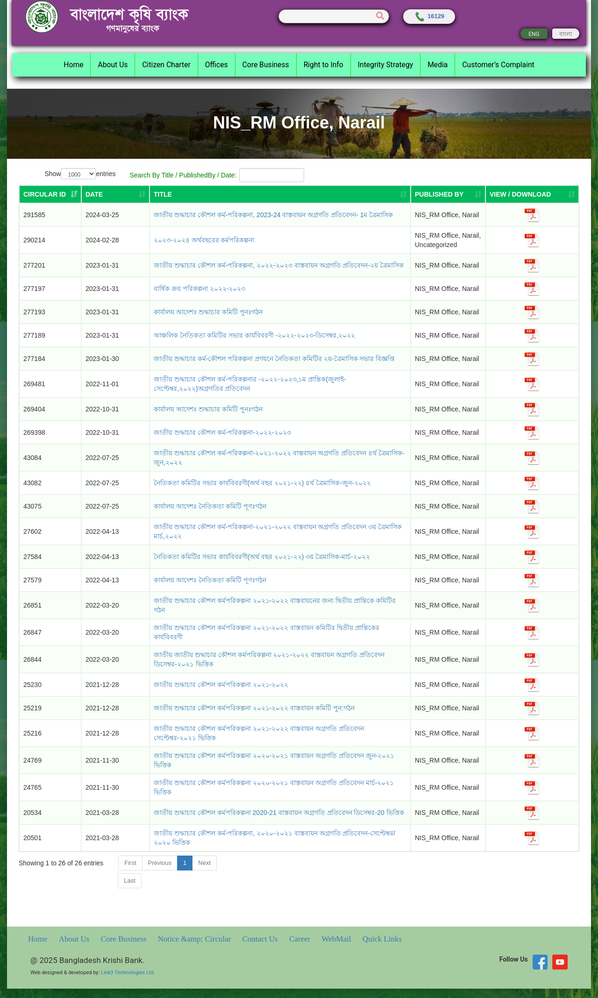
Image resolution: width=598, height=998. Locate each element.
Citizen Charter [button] (166, 64)
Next (204, 862)
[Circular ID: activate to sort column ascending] (50, 194)
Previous (160, 862)
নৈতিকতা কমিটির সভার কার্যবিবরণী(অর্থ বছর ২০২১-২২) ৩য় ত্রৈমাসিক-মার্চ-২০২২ (262, 556)
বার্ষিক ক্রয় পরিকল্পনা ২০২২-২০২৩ (199, 288)
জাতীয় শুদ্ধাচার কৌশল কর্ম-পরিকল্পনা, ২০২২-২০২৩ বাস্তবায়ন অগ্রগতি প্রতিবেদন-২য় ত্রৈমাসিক (279, 265)
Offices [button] (216, 64)
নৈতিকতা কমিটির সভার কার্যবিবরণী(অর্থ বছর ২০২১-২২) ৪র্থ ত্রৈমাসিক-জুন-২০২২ (262, 483)
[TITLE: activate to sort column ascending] (280, 194)
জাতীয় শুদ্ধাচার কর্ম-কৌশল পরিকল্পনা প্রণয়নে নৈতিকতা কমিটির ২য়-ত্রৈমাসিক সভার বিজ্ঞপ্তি (274, 358)
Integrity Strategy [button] (385, 64)
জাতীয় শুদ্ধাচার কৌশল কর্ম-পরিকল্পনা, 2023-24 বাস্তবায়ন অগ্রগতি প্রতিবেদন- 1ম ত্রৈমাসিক (273, 215)
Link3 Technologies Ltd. (128, 973)
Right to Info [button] (323, 64)
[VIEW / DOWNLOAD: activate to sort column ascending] (532, 194)
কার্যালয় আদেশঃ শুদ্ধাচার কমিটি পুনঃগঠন (208, 312)
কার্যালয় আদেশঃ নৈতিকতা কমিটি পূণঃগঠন (210, 506)
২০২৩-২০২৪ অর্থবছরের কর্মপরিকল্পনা (204, 240)
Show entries (79, 174)
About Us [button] (113, 64)
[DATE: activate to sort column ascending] (115, 194)
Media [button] (437, 64)
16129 (429, 16)
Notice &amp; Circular (195, 938)
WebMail (337, 938)
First (130, 862)
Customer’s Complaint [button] (498, 64)
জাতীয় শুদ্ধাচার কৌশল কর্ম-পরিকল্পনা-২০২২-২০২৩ (222, 432)
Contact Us (261, 938)
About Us (75, 938)
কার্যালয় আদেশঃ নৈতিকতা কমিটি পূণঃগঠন (210, 580)
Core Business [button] (265, 64)
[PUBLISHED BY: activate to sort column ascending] (448, 194)
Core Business (125, 938)
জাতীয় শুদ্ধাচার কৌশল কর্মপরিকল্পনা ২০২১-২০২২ (221, 684)
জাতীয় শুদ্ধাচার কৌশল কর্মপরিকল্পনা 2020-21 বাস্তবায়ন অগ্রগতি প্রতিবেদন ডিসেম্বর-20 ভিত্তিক (279, 812)
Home (39, 938)
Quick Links (382, 938)
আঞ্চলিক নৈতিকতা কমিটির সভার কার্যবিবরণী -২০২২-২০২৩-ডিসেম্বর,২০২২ (254, 335)
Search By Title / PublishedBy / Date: (217, 175)
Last (129, 880)
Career (301, 938)
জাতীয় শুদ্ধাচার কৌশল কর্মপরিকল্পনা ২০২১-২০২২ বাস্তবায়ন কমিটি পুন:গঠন (254, 708)
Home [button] (73, 64)
